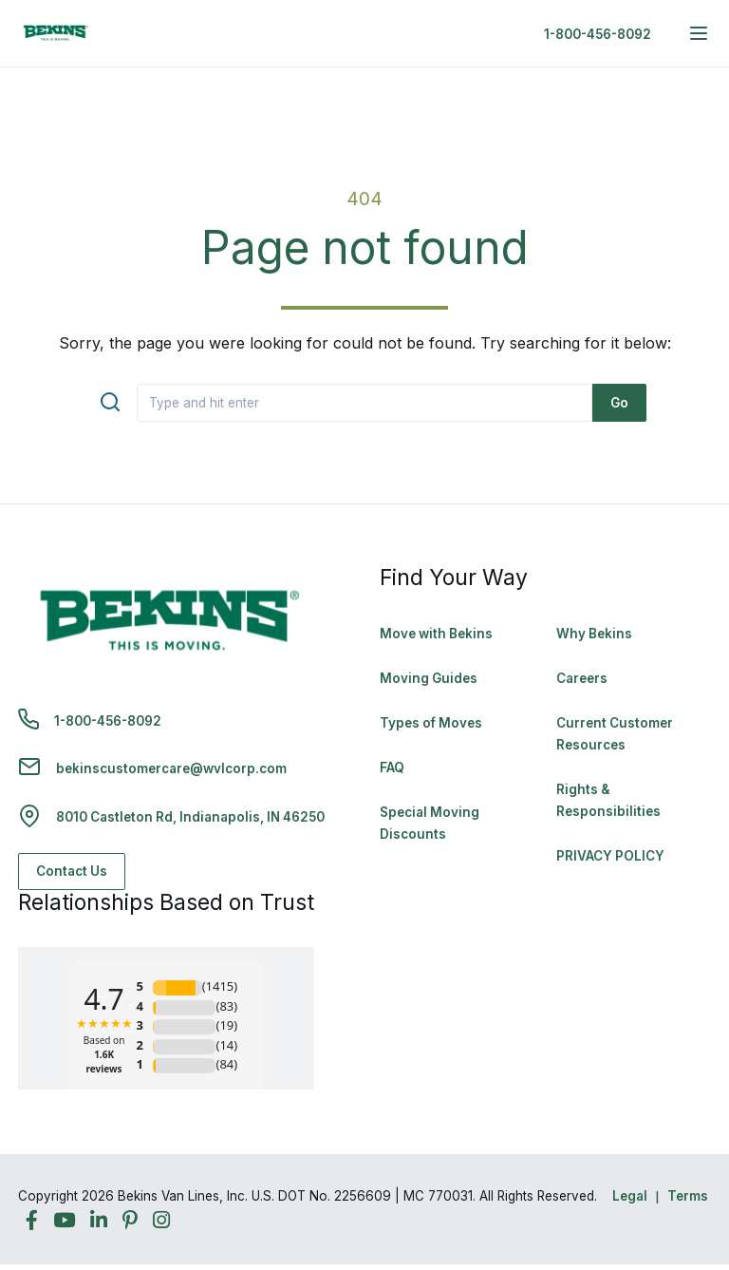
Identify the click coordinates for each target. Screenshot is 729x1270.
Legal (629, 1196)
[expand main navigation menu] (698, 33)
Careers (582, 678)
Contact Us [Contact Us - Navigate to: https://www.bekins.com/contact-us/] (71, 871)
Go (619, 402)
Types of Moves (431, 722)
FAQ (392, 767)
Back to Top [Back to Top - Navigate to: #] (663, 1156)
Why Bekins (595, 633)
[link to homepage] (56, 33)
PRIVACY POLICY (610, 855)
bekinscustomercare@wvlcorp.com (171, 768)
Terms (687, 1196)
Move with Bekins (436, 633)
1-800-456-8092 (597, 34)
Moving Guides (428, 678)
